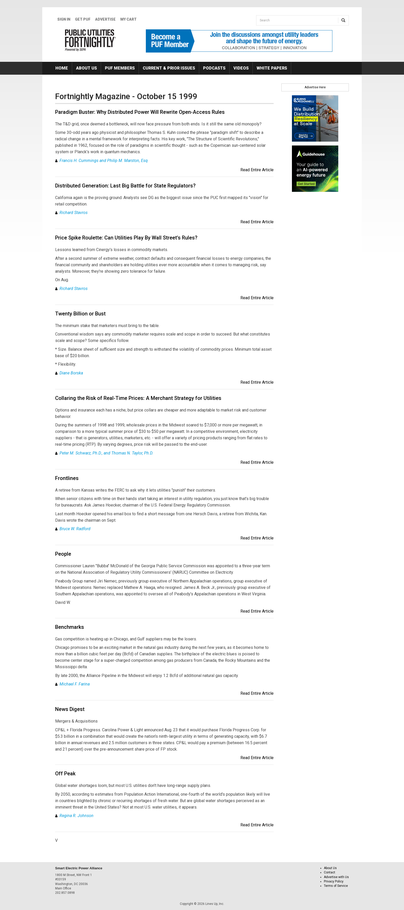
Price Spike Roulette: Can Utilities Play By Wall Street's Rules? (126, 238)
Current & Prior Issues (169, 68)
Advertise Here (315, 87)
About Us (86, 68)
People (63, 554)
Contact (329, 872)
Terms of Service (336, 886)
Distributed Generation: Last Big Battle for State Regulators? (125, 186)
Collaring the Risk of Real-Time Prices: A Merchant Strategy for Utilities (138, 398)
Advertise (105, 19)
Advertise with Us (336, 877)
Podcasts (214, 68)
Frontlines (67, 478)
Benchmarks (69, 627)
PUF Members (120, 68)
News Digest (70, 709)
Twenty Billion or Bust (80, 314)
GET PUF (82, 19)
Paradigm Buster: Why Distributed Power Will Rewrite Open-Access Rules (140, 112)
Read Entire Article (257, 169)
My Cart (128, 19)
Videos (241, 68)
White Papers (272, 68)
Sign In (63, 19)
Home (61, 68)
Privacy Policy (333, 881)
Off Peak (65, 773)
